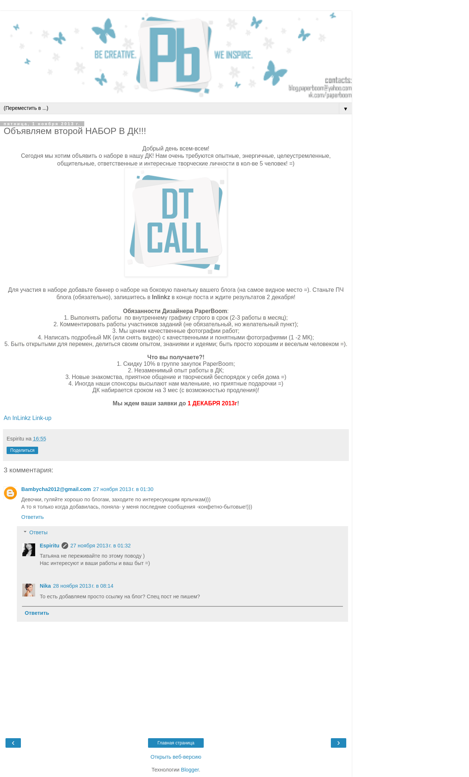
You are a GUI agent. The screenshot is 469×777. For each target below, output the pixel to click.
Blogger (190, 770)
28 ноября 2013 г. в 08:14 (83, 586)
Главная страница (176, 743)
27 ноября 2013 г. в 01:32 (100, 546)
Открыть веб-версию (176, 757)
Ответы (38, 532)
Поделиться (22, 450)
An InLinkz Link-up (27, 418)
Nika (45, 586)
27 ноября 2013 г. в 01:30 (123, 489)
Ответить (32, 517)
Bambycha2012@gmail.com (56, 489)
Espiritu (49, 546)
